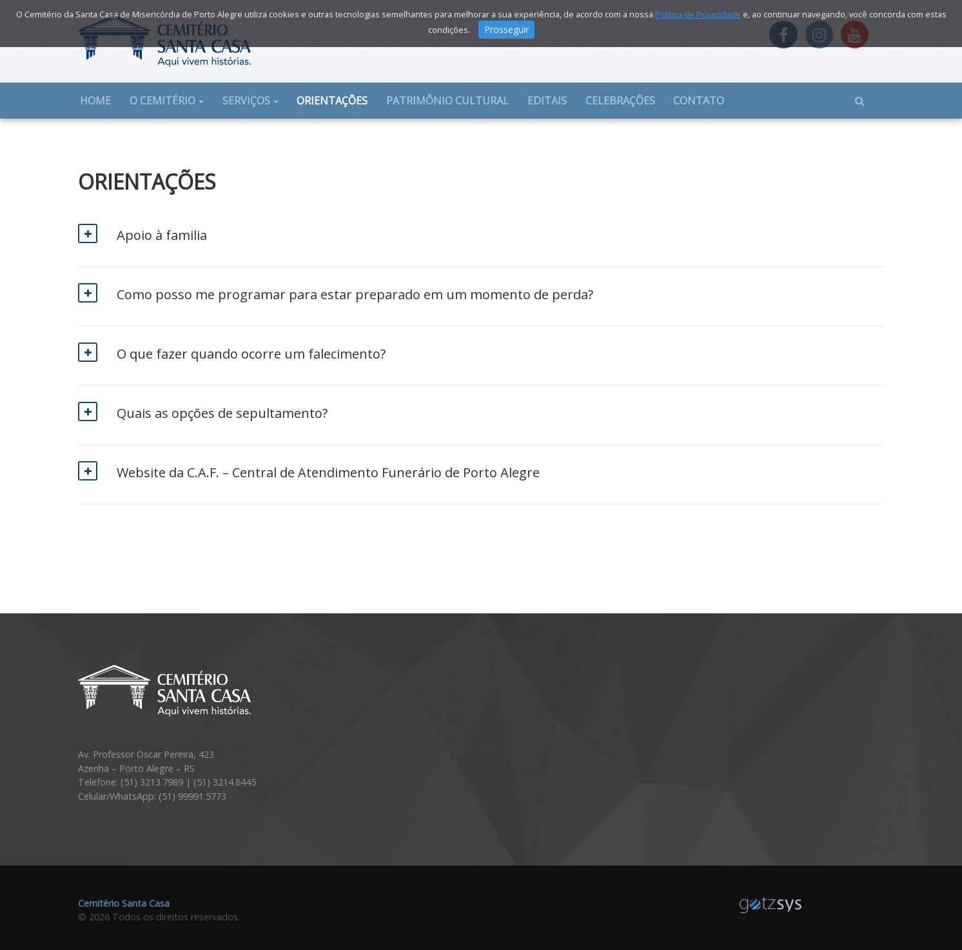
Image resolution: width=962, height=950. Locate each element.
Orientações (332, 101)
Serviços (246, 101)
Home (100, 100)
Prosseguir (506, 29)
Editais (547, 101)
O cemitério (162, 101)
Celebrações (620, 101)
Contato (698, 101)
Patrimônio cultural (447, 101)
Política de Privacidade (698, 14)
